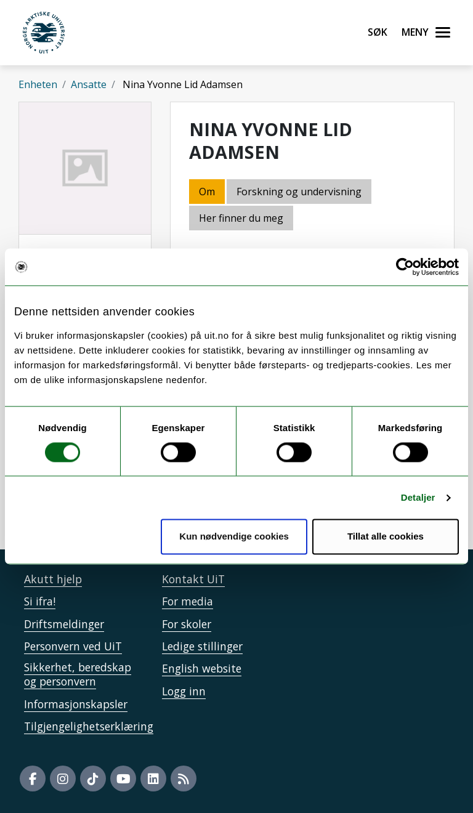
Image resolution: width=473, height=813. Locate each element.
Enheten (37, 84)
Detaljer (418, 497)
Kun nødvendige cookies (234, 537)
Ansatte (89, 84)
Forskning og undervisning (299, 191)
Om (207, 191)
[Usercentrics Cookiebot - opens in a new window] (405, 266)
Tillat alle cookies (385, 537)
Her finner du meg (241, 218)
